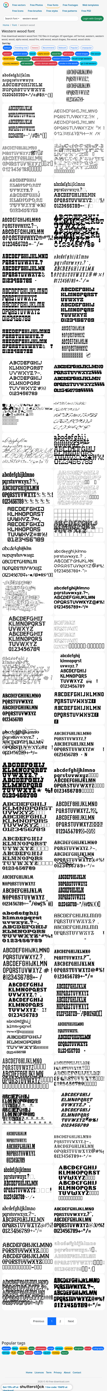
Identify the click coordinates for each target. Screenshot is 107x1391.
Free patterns (69, 10)
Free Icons (17, 10)
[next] (70, 1321)
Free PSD (86, 10)
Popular (74, 47)
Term (49, 1372)
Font (14, 25)
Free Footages (70, 5)
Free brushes (35, 10)
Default (7, 47)
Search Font (11, 18)
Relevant (62, 47)
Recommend (48, 47)
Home (6, 25)
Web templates (90, 5)
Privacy (58, 1372)
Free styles (52, 10)
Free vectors (18, 5)
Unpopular (87, 47)
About (67, 1372)
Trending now (21, 47)
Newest (35, 47)
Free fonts (52, 5)
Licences (39, 1372)
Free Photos (36, 5)
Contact (77, 1372)
